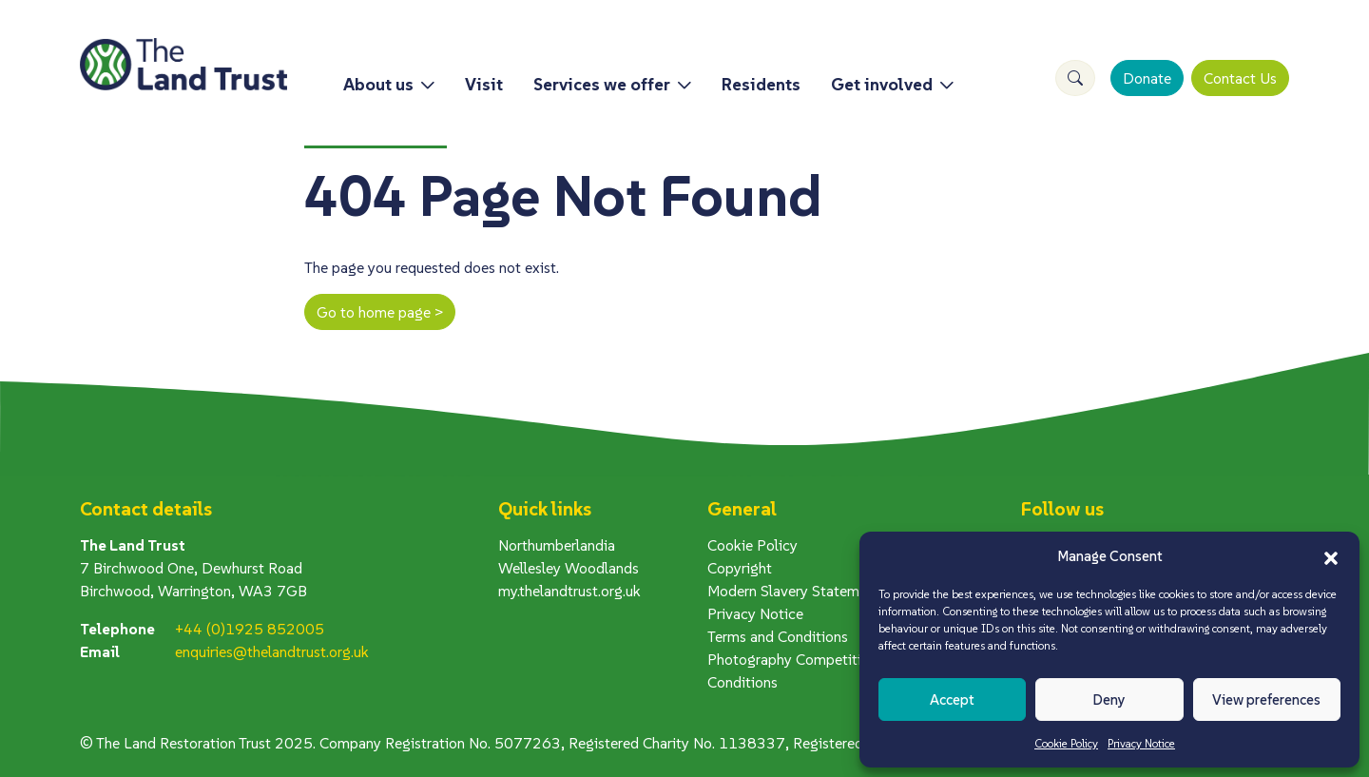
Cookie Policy (1066, 743)
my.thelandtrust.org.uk (569, 590)
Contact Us (1240, 77)
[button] (1330, 556)
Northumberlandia (556, 544)
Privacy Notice (1141, 743)
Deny (1109, 699)
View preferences (1266, 699)
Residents (761, 84)
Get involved (882, 84)
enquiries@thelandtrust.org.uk (272, 651)
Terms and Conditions (777, 636)
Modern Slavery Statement (793, 590)
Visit (484, 84)
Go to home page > (380, 311)
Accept (952, 699)
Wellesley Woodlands (568, 567)
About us (378, 84)
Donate (1147, 77)
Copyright (739, 567)
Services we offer (601, 84)
